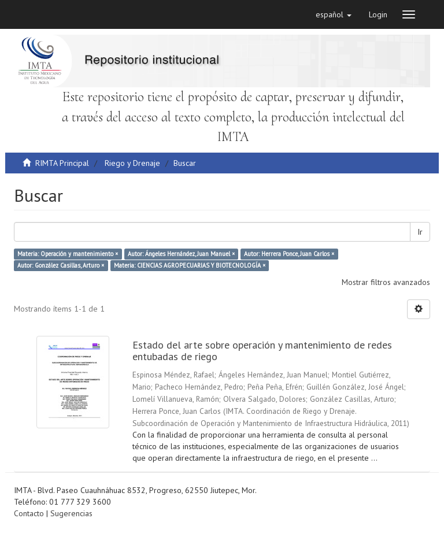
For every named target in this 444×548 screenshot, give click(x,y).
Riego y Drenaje (132, 163)
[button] (333, 14)
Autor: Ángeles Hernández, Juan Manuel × (181, 254)
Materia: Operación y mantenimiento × (67, 254)
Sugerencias (71, 513)
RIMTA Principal (62, 163)
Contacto (29, 513)
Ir (420, 232)
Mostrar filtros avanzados (386, 282)
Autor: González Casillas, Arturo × (60, 265)
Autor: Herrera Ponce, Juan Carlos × (289, 254)
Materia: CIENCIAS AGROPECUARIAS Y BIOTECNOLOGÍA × (189, 265)
